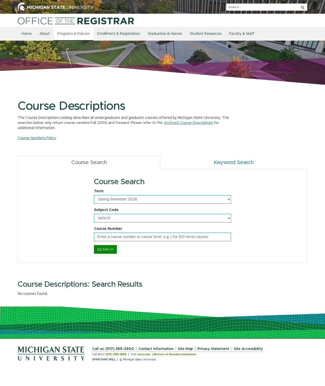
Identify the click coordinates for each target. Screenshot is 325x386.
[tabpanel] (162, 216)
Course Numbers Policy (37, 138)
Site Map (185, 349)
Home (27, 34)
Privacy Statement (213, 349)
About (44, 34)
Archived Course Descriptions (188, 123)
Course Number (108, 229)
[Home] (76, 21)
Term (99, 191)
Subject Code (106, 210)
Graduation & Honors (165, 34)
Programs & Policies (73, 34)
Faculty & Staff (241, 34)
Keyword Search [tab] (234, 162)
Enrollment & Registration (118, 34)
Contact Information (155, 349)
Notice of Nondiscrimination (175, 354)
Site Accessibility (248, 349)
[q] (266, 7)
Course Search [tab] (89, 162)
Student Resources (205, 34)
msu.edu (144, 354)
